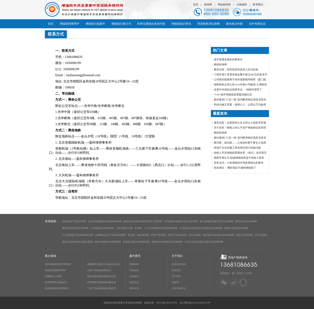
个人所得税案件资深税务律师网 (160, 228)
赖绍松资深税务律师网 (236, 228)
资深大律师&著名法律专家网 (77, 241)
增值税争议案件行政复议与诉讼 (104, 264)
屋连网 (131, 235)
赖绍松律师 (220, 64)
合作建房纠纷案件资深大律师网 (181, 221)
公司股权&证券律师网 (102, 228)
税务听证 (134, 282)
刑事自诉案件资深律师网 (136, 241)
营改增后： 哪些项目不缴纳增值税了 (235, 167)
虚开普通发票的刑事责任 (228, 59)
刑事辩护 (134, 264)
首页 (195, 4)
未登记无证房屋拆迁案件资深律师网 (204, 241)
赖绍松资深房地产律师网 (75, 228)
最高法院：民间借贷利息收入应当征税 (236, 69)
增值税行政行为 (121, 23)
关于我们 (176, 276)
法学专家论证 (257, 23)
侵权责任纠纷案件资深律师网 (167, 241)
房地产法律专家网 (177, 235)
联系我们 (258, 4)
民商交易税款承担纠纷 (151, 23)
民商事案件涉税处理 (55, 282)
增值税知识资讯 (181, 23)
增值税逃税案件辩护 (55, 270)
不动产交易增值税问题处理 (101, 288)
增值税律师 (224, 4)
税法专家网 (195, 235)
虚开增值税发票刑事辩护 (58, 264)
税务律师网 (143, 235)
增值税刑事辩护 (69, 23)
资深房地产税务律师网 (74, 221)
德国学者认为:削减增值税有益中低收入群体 (239, 157)
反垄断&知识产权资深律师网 (110, 235)
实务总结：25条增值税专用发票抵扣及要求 (238, 162)
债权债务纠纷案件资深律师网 (218, 235)
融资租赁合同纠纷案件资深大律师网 (143, 221)
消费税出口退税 (53, 276)
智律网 (208, 4)
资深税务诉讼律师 (208, 23)
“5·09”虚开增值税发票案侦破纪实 (233, 94)
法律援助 (242, 4)
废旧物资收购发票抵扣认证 (101, 276)
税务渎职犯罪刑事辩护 (57, 288)
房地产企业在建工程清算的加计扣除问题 (237, 147)
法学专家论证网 (124, 228)
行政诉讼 (134, 270)
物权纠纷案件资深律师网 (108, 241)
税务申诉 (134, 288)
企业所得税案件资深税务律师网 (105, 221)
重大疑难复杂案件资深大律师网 (216, 221)
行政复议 (134, 276)
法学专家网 (261, 235)
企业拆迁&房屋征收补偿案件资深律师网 (200, 228)
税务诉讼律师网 (244, 235)
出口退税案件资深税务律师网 (77, 235)
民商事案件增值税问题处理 (101, 282)
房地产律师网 (158, 235)
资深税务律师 (179, 264)
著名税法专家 (234, 23)
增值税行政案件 (95, 23)
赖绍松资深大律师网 (246, 221)
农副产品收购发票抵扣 (99, 270)
